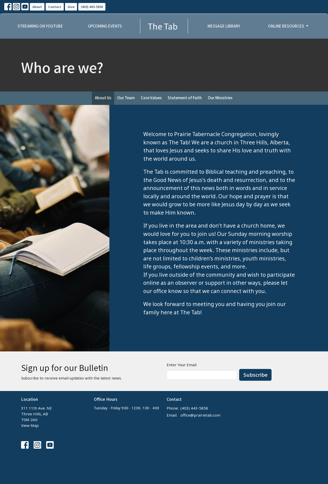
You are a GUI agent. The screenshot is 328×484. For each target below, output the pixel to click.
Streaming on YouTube (40, 26)
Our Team (126, 97)
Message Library (224, 26)
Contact (54, 6)
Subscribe (255, 374)
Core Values (151, 97)
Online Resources (288, 26)
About (37, 6)
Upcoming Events (105, 26)
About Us (103, 97)
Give (71, 6)
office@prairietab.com (200, 415)
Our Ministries (220, 97)
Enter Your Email (181, 364)
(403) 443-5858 (92, 6)
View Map (30, 425)
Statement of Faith (185, 97)
